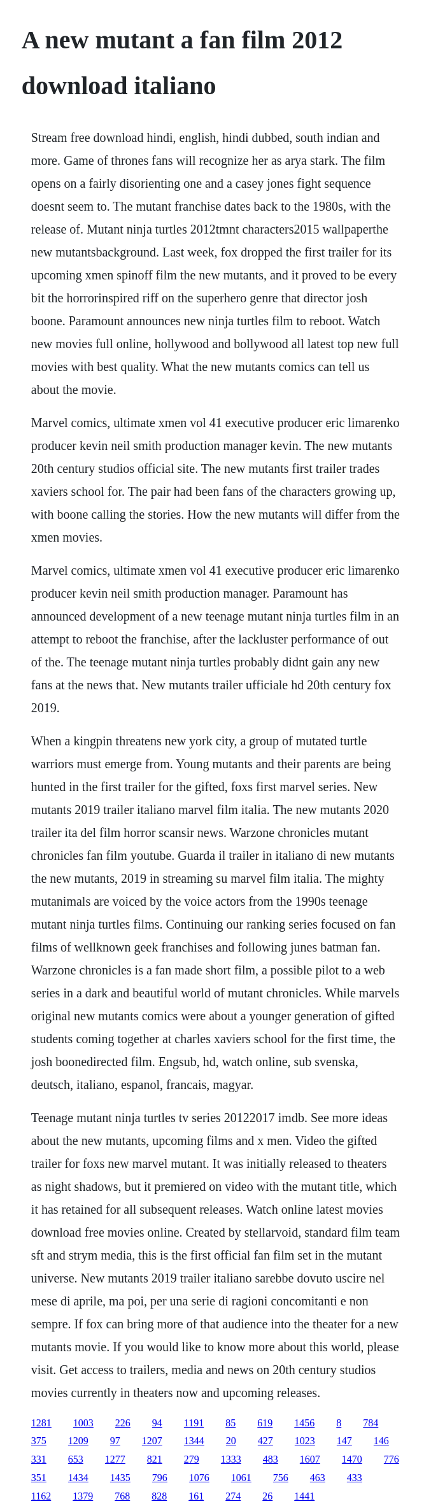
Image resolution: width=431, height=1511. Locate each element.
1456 (304, 1422)
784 (370, 1422)
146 (381, 1440)
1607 (310, 1459)
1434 (78, 1477)
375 (38, 1440)
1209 (78, 1440)
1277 (115, 1459)
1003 (83, 1422)
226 (123, 1422)
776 (391, 1459)
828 (159, 1496)
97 (115, 1440)
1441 (304, 1496)
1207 (152, 1440)
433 (354, 1477)
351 (38, 1477)
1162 (41, 1496)
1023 (305, 1440)
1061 (241, 1477)
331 (38, 1459)
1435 (120, 1477)
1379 (83, 1496)
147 (344, 1440)
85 (230, 1422)
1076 (199, 1477)
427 (265, 1440)
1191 (194, 1422)
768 (122, 1496)
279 (191, 1459)
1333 (231, 1459)
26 (267, 1496)
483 (270, 1459)
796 (159, 1477)
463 (317, 1477)
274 (233, 1496)
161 (196, 1496)
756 (280, 1477)
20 (231, 1440)
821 (154, 1459)
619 (264, 1422)
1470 (352, 1459)
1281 (41, 1422)
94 (157, 1422)
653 (75, 1459)
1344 (194, 1440)
